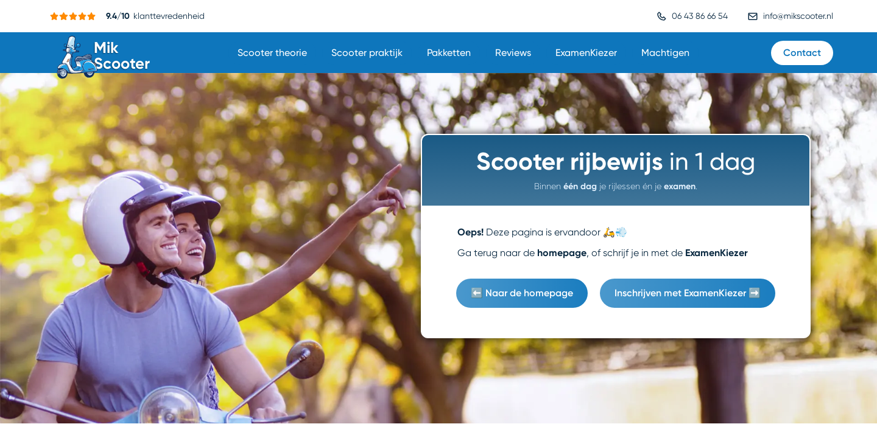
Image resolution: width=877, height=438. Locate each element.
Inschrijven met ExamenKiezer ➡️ (688, 293)
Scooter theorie (272, 52)
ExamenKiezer (586, 52)
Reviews (513, 52)
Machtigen (665, 52)
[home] (105, 53)
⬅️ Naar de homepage (522, 293)
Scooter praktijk (367, 52)
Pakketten (449, 52)
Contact (802, 52)
